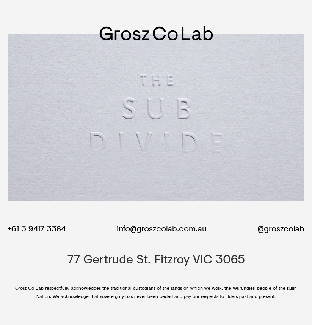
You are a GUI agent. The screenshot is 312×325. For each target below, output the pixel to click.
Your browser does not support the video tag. (156, 117)
